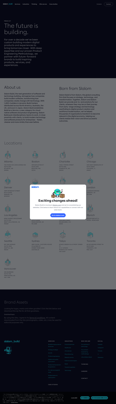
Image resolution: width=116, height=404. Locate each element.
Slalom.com (57, 205)
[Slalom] (35, 187)
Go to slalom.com (58, 215)
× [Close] (84, 186)
